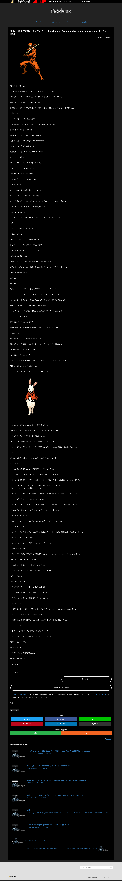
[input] (96, 868)
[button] (111, 868)
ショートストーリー (19, 694)
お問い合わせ (86, 1)
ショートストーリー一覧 (61, 688)
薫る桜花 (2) (86, 679)
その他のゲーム (69, 1)
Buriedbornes (14, 710)
